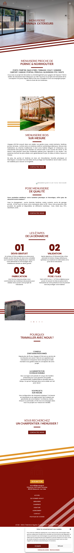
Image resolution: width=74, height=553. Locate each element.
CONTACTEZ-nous (37, 167)
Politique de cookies (43, 550)
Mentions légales (55, 550)
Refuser (60, 546)
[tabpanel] (15, 310)
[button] (70, 529)
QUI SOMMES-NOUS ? (37, 525)
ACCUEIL (37, 521)
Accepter (38, 546)
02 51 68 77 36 (37, 508)
